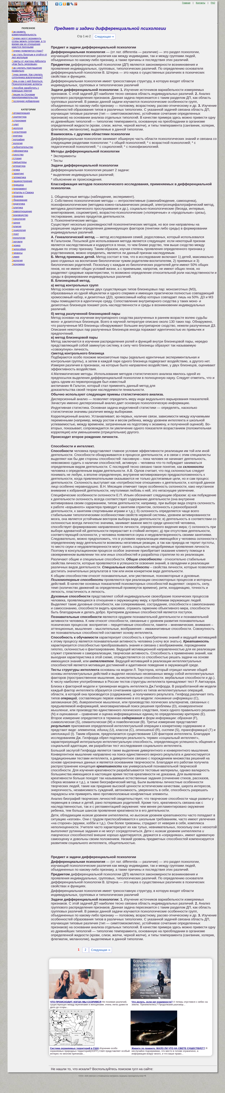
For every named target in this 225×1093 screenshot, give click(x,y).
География (18, 139)
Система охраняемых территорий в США (74, 1048)
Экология (17, 260)
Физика (16, 245)
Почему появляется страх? (27, 50)
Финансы (17, 252)
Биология (17, 128)
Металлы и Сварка (23, 192)
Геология (17, 143)
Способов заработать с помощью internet (25, 89)
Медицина (18, 184)
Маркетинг (18, 173)
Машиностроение (22, 181)
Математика (19, 177)
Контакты (200, 3)
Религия (16, 226)
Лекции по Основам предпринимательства (25, 96)
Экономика (18, 264)
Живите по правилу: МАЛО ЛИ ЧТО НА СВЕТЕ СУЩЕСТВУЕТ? (168, 1048)
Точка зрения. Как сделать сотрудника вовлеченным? (27, 76)
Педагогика (18, 203)
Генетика (17, 135)
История (16, 158)
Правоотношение (22, 211)
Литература (18, 166)
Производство (20, 215)
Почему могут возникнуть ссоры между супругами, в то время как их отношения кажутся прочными (29, 42)
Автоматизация (21, 113)
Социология (19, 230)
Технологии (18, 237)
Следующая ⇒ (104, 36)
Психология (18, 218)
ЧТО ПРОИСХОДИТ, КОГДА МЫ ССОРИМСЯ (75, 1001)
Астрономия (19, 120)
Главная (186, 3)
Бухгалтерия (19, 132)
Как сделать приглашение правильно (27, 69)
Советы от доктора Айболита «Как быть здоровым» (29, 63)
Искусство (18, 154)
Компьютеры (19, 162)
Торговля (17, 241)
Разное (16, 222)
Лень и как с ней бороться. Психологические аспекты (27, 83)
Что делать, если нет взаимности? (151, 1001)
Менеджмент (19, 188)
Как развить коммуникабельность (24, 33)
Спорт (15, 234)
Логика (16, 169)
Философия (19, 249)
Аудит (15, 124)
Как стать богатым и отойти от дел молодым (29, 56)
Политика (17, 207)
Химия (15, 256)
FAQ (213, 3)
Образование (19, 200)
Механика (17, 196)
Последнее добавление (25, 101)
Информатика (20, 150)
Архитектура (19, 116)
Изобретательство (22, 147)
